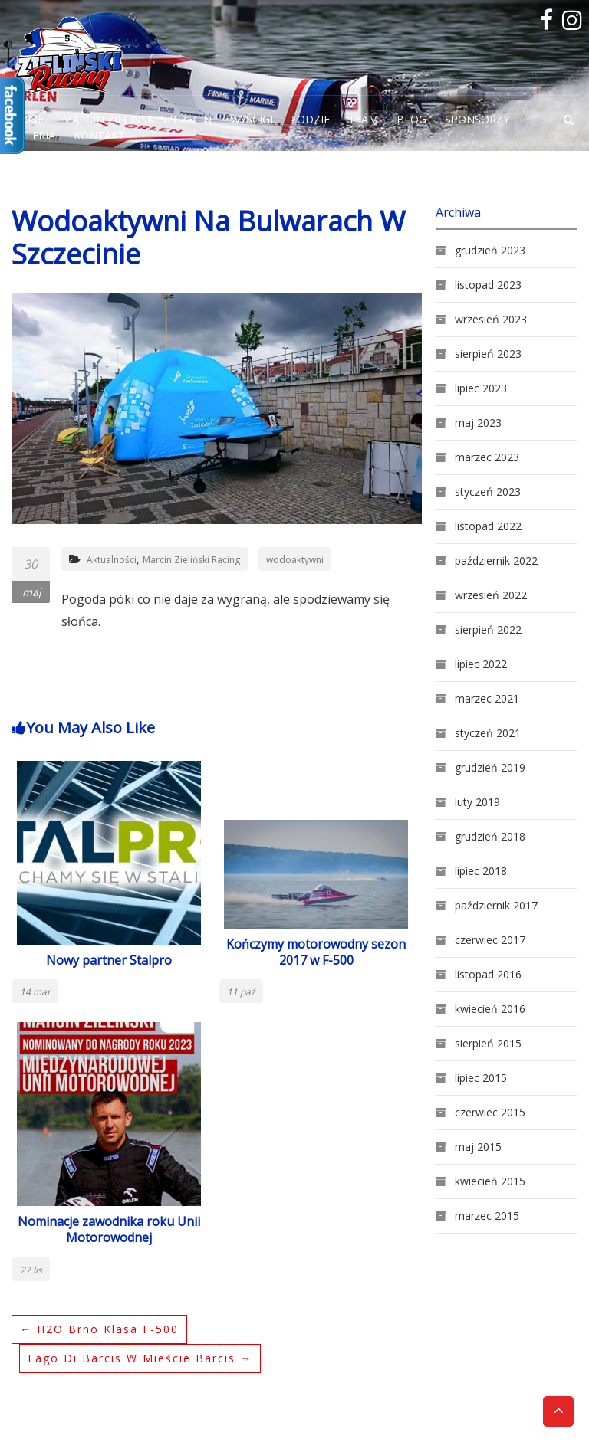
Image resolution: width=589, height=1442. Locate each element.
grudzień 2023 (490, 250)
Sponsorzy (477, 119)
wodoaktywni (295, 559)
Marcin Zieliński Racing (191, 559)
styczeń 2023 (488, 491)
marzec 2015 (487, 1215)
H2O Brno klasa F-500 (99, 1329)
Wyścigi (251, 119)
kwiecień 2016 (490, 1008)
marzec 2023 (487, 457)
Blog (411, 119)
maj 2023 (478, 422)
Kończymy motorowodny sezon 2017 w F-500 (316, 952)
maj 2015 (478, 1146)
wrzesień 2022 (491, 595)
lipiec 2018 (481, 871)
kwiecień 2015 (490, 1181)
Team (363, 119)
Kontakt (99, 135)
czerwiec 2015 (490, 1112)
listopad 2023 (488, 284)
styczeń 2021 (488, 733)
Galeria (33, 135)
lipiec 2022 (481, 664)
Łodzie (310, 119)
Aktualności (112, 559)
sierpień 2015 (488, 1043)
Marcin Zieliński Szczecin (137, 119)
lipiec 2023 (481, 388)
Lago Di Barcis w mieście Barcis (140, 1358)
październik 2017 (496, 905)
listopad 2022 (488, 526)
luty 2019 (477, 802)
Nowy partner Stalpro (109, 960)
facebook (546, 20)
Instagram (569, 20)
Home (28, 119)
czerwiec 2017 (490, 939)
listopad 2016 (488, 974)
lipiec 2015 (481, 1077)
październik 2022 (496, 560)
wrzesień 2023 (491, 319)
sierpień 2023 (488, 353)
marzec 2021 (487, 698)
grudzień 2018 (490, 836)
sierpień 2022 (488, 629)
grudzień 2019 (490, 767)
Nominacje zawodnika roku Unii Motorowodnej (109, 1229)
